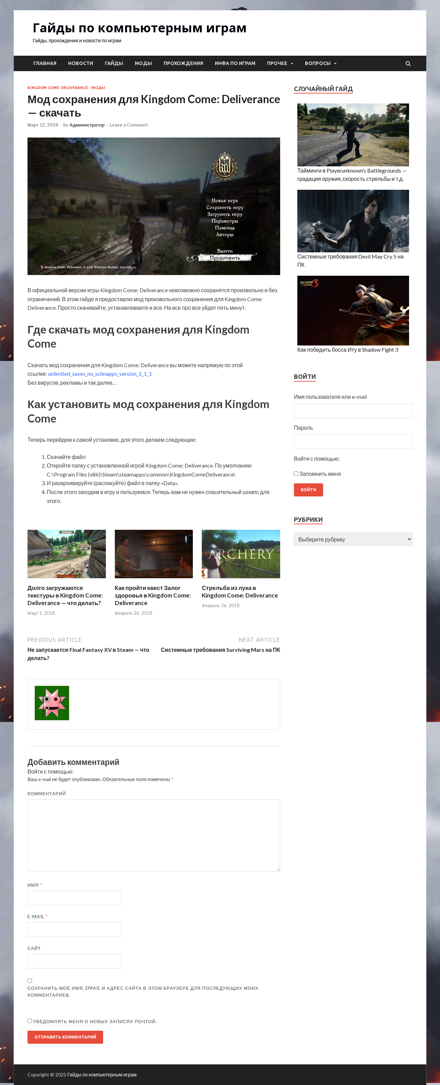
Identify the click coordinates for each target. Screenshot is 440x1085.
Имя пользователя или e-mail (330, 396)
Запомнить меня (320, 473)
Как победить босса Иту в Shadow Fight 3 (347, 349)
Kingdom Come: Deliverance (58, 88)
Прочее (277, 63)
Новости (80, 63)
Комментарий (47, 793)
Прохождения (183, 63)
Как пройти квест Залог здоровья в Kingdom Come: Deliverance (153, 595)
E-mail (38, 916)
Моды (143, 63)
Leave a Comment (129, 125)
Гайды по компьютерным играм (140, 27)
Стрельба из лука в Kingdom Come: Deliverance (240, 591)
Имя (35, 885)
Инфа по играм (235, 63)
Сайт (34, 948)
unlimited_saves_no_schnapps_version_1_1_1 (100, 373)
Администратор (86, 125)
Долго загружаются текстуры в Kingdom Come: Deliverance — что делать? (65, 595)
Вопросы (318, 63)
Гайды (114, 63)
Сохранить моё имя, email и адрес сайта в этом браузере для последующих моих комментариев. (143, 991)
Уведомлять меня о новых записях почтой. (95, 1021)
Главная (44, 63)
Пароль (303, 427)
